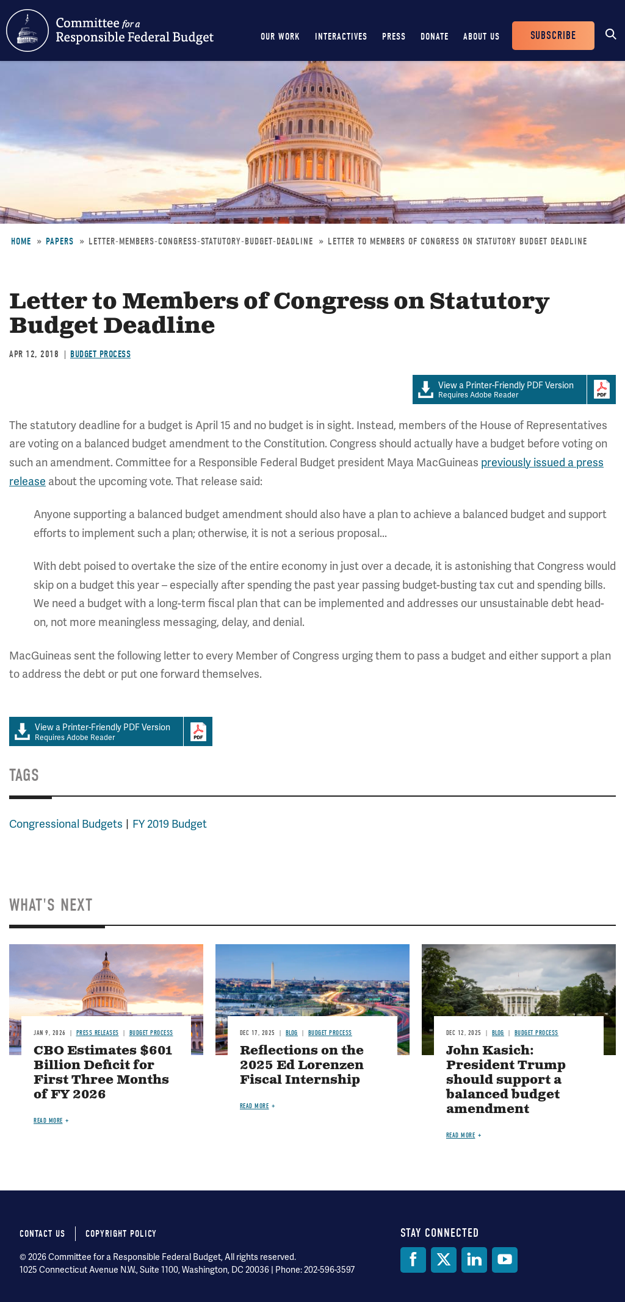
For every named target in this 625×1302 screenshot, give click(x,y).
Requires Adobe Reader (499, 390)
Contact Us (42, 1233)
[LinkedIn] (474, 1260)
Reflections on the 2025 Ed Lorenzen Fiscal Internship (302, 1066)
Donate (435, 36)
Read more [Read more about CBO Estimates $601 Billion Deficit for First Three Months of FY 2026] (48, 1121)
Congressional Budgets (66, 824)
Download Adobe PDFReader (601, 389)
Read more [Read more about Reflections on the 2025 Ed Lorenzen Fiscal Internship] (254, 1106)
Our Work (280, 36)
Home (21, 241)
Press (394, 36)
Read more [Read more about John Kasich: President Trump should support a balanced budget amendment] (460, 1135)
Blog (292, 1033)
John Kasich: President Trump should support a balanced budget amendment (506, 1080)
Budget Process (100, 354)
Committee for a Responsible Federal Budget (110, 30)
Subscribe (553, 35)
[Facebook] (413, 1260)
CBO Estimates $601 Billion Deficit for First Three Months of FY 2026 (103, 1073)
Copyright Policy (121, 1233)
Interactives (341, 36)
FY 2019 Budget (169, 824)
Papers (60, 241)
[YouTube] (505, 1260)
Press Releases (97, 1033)
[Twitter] (444, 1260)
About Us (481, 36)
